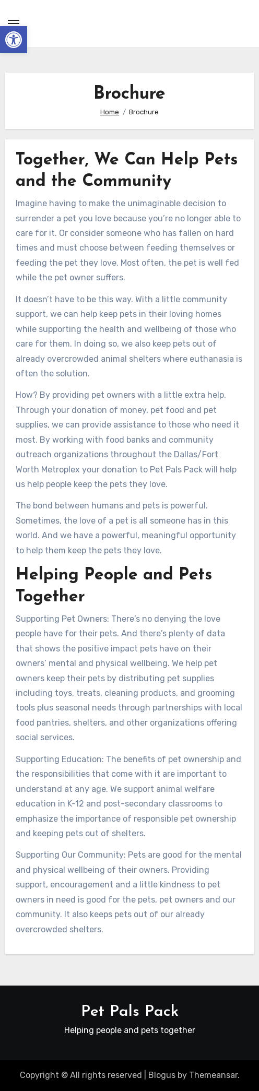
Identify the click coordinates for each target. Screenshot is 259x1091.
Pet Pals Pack (130, 1012)
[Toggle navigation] (13, 23)
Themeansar (213, 1075)
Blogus (161, 1075)
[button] (13, 39)
